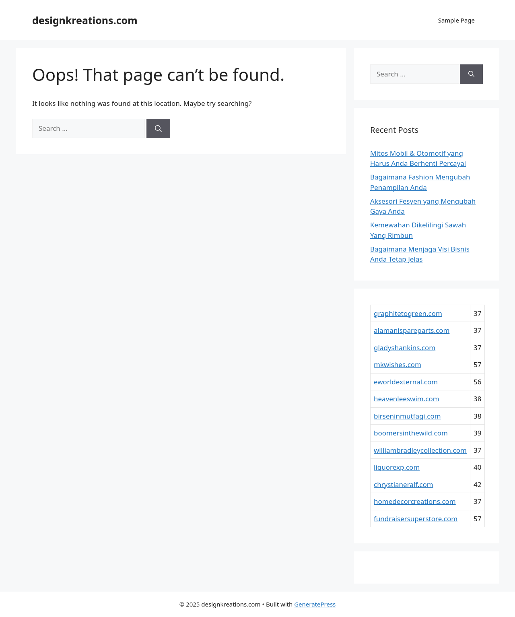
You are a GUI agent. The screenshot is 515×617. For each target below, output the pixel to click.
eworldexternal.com (406, 381)
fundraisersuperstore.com (415, 518)
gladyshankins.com (404, 347)
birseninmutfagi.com (407, 416)
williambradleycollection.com (420, 450)
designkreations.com (85, 20)
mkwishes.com (397, 364)
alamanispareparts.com (411, 330)
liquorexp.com (397, 467)
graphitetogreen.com (408, 313)
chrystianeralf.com (403, 484)
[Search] (158, 128)
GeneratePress (315, 604)
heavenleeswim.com (406, 398)
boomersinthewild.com (411, 432)
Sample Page (456, 20)
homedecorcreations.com (415, 501)
